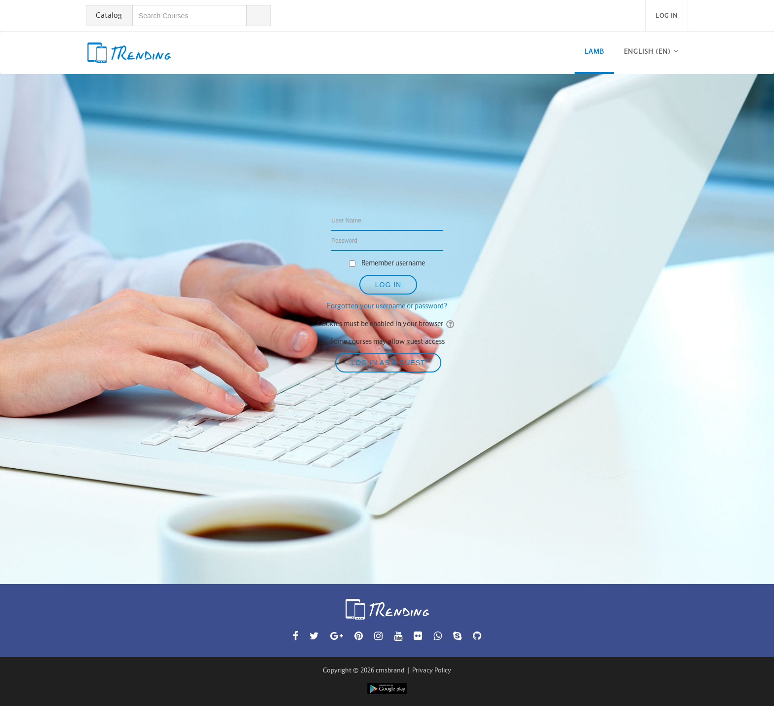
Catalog (109, 15)
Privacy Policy (431, 670)
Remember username (393, 263)
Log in (667, 15)
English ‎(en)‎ (647, 51)
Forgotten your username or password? (387, 305)
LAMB (594, 51)
